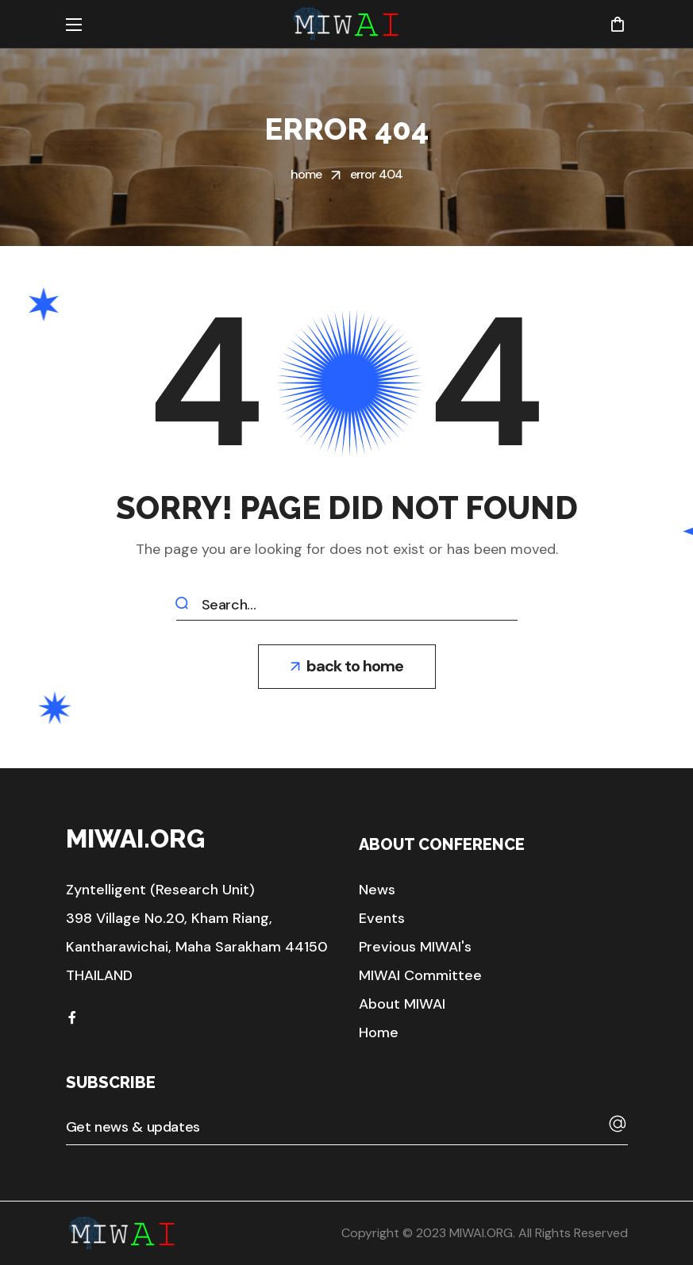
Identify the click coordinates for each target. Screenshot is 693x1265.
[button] (617, 24)
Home (306, 174)
